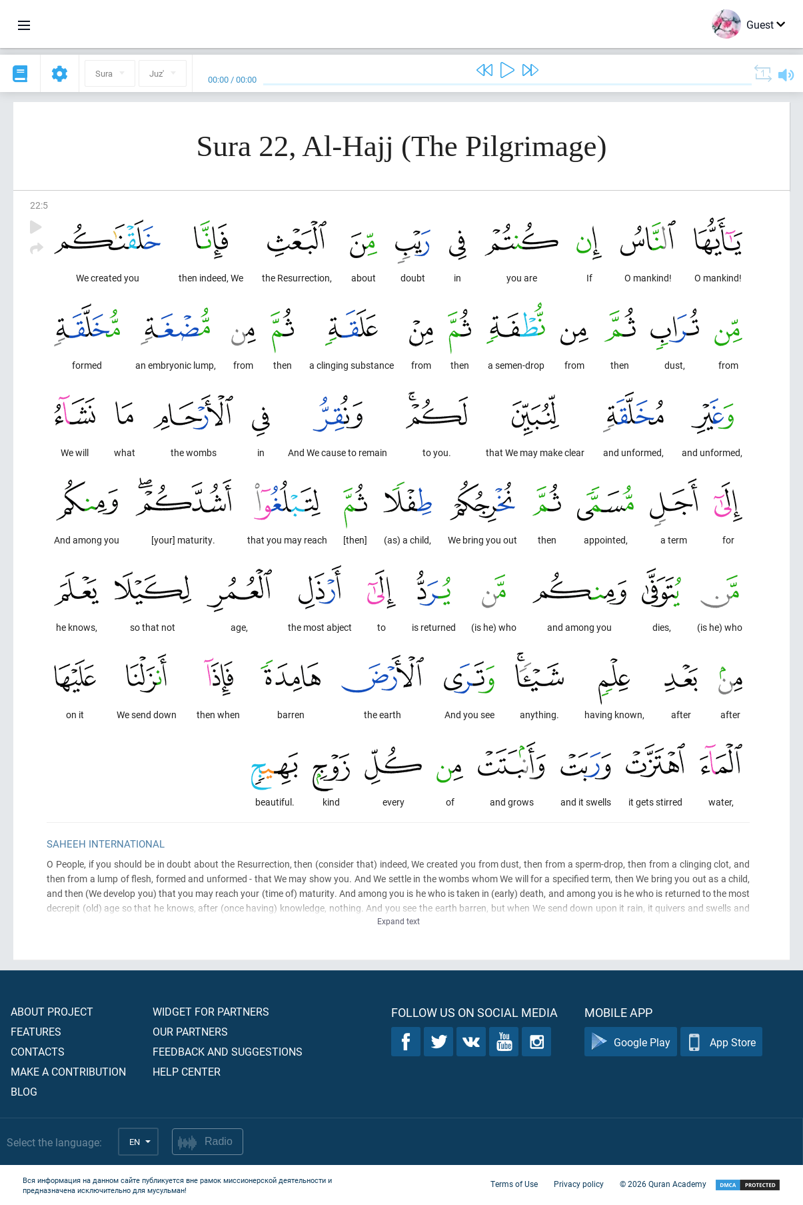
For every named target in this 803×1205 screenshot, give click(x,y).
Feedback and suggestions (228, 1051)
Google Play (630, 1042)
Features (36, 1031)
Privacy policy (579, 1183)
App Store (721, 1042)
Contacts (38, 1051)
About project (52, 1011)
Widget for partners (211, 1011)
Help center (187, 1071)
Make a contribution (68, 1071)
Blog (24, 1091)
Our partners (190, 1031)
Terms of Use (514, 1183)
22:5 (39, 205)
